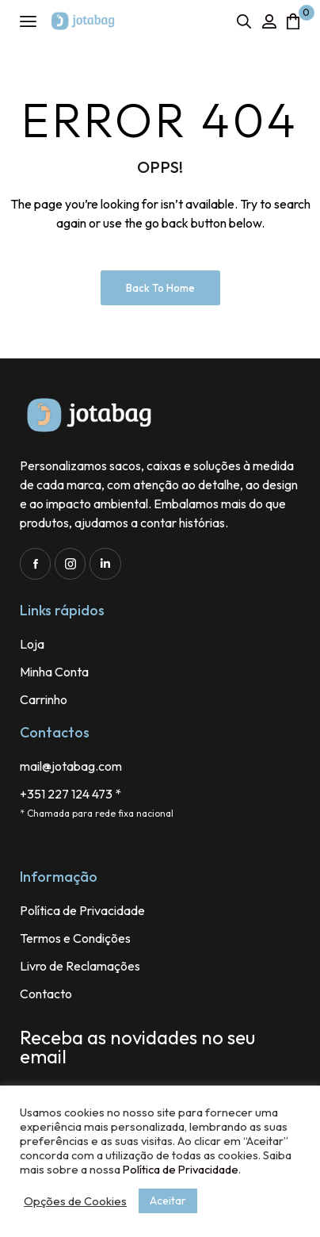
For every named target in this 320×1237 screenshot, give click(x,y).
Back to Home (160, 287)
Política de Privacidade (180, 1169)
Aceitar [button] (168, 1200)
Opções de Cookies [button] (75, 1201)
